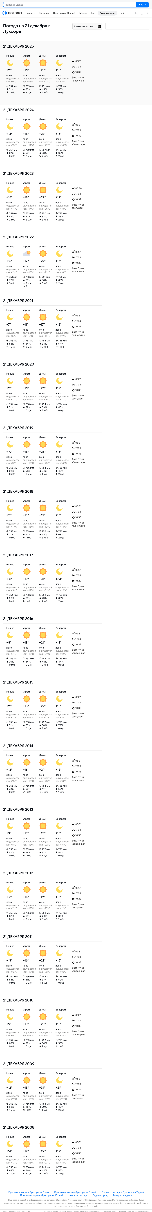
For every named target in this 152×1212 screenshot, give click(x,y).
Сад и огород (99, 1195)
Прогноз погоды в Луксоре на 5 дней (75, 1192)
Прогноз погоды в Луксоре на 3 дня (28, 1192)
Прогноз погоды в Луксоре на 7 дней (123, 1192)
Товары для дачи (122, 1195)
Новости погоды (78, 1195)
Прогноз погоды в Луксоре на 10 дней (41, 1195)
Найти (142, 4)
